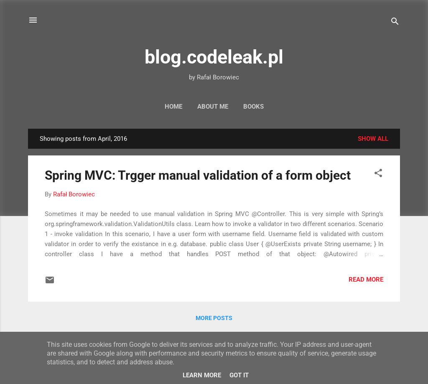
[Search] (395, 23)
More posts (214, 318)
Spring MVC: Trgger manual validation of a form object (198, 175)
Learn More (202, 375)
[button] (378, 174)
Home (173, 106)
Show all (373, 138)
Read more (366, 279)
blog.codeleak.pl (214, 57)
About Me (212, 106)
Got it (239, 375)
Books (253, 106)
